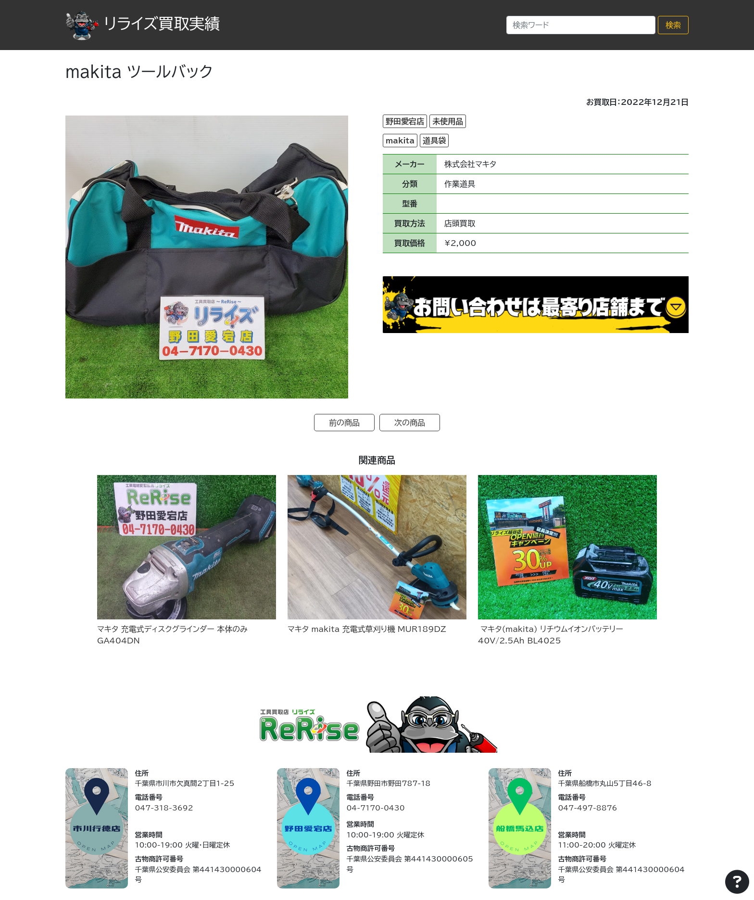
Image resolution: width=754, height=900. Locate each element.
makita (400, 140)
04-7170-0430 (375, 807)
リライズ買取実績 (142, 23)
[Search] (580, 25)
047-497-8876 (587, 807)
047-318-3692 (164, 807)
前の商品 (344, 422)
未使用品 (447, 121)
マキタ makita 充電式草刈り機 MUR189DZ (367, 629)
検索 (673, 25)
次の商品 (409, 422)
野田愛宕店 (405, 121)
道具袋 (434, 140)
